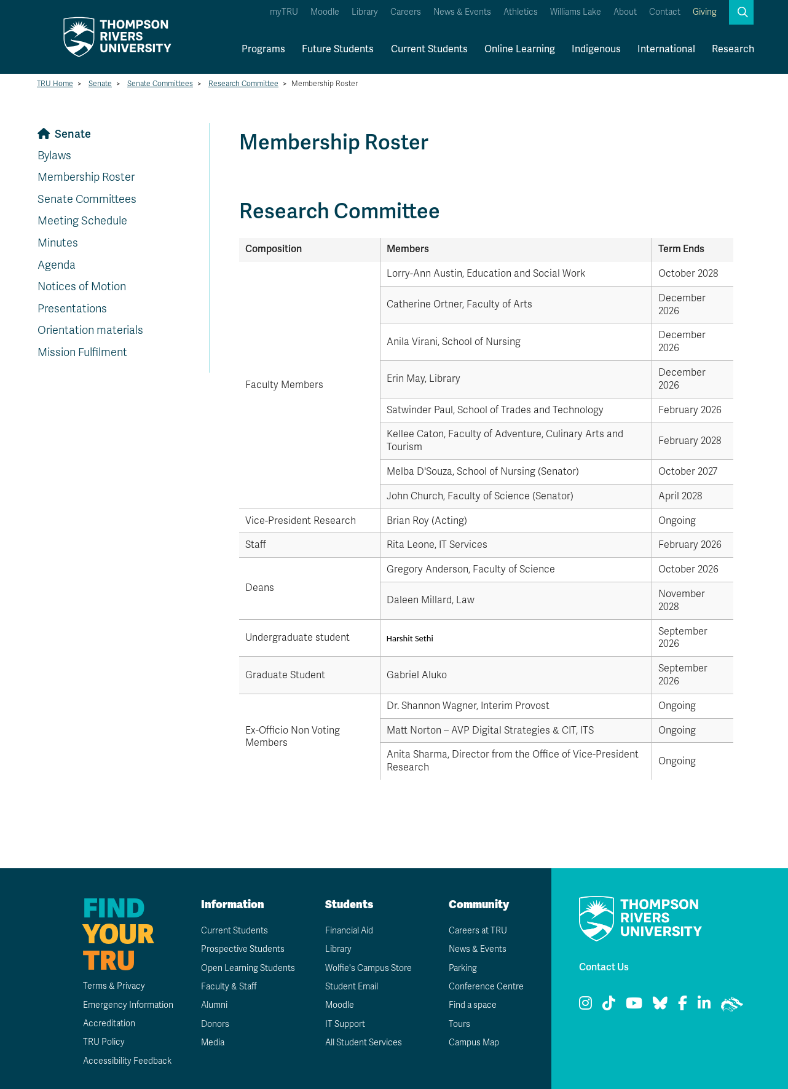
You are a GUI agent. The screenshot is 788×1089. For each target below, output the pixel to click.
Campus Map (474, 1042)
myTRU (284, 12)
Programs (263, 49)
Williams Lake (575, 12)
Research (733, 49)
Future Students (338, 49)
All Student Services (363, 1042)
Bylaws (54, 155)
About (625, 12)
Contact (664, 12)
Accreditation (109, 1023)
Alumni (214, 1005)
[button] (741, 12)
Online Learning (519, 49)
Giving (705, 12)
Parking (463, 968)
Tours (459, 1024)
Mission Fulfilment (82, 352)
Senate (100, 83)
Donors (215, 1024)
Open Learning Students (248, 968)
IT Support (345, 1024)
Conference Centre (486, 986)
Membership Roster (86, 177)
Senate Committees (160, 83)
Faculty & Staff (229, 986)
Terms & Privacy (114, 986)
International (666, 49)
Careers (405, 12)
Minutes (57, 243)
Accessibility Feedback (127, 1061)
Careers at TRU (478, 930)
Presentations (72, 308)
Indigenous (596, 49)
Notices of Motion (81, 286)
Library (365, 12)
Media (212, 1042)
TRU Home (55, 83)
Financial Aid (349, 930)
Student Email (351, 986)
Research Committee (243, 83)
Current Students (429, 49)
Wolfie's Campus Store (368, 968)
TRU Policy (104, 1042)
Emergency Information (128, 1005)
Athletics (520, 12)
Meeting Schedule (82, 221)
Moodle (324, 12)
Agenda (56, 265)
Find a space (473, 1005)
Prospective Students (243, 949)
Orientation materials (90, 330)
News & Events (462, 12)
